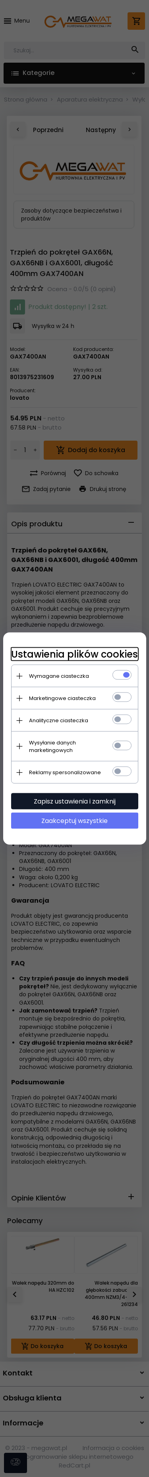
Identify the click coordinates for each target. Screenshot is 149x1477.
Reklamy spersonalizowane (65, 772)
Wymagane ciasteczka (59, 676)
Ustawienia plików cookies (74, 654)
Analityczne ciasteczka (58, 720)
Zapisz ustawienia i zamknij (75, 801)
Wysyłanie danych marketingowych (52, 746)
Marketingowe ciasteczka (62, 698)
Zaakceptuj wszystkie (74, 820)
